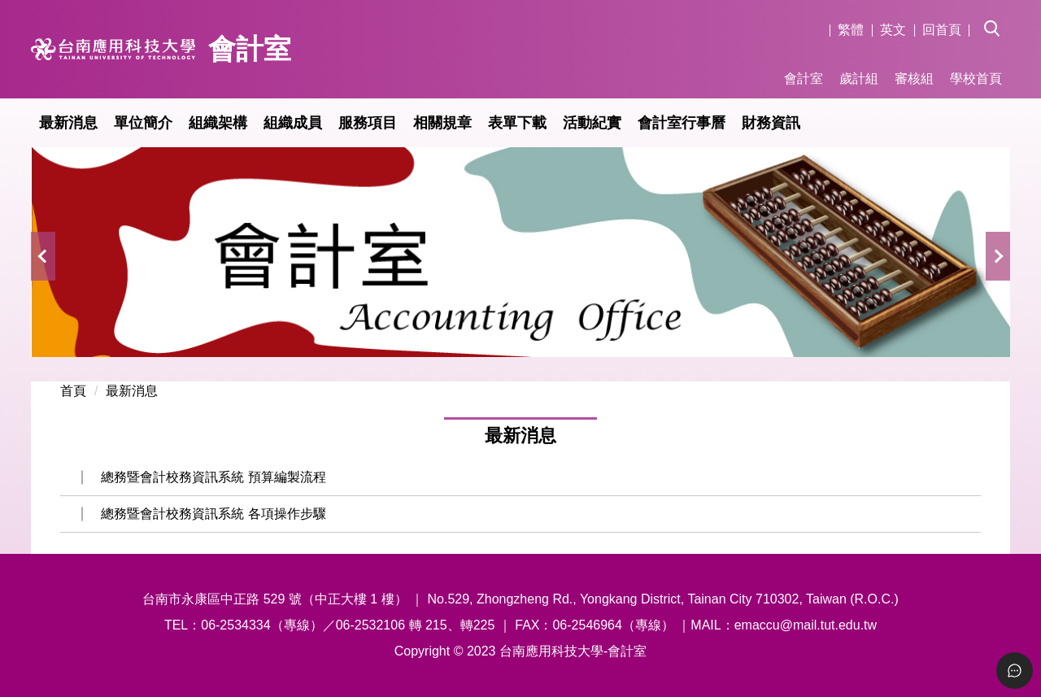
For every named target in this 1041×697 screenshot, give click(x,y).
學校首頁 (976, 78)
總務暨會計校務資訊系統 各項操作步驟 (213, 514)
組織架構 (218, 123)
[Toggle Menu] (1014, 670)
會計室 (803, 78)
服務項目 (367, 123)
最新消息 (68, 123)
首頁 (73, 391)
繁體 (851, 30)
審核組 (914, 78)
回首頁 (941, 30)
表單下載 (517, 123)
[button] (997, 17)
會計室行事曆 (681, 123)
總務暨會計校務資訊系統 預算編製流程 (213, 477)
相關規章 (442, 123)
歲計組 (858, 78)
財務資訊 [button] (771, 123)
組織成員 (293, 123)
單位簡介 (143, 123)
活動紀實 (592, 123)
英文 (893, 30)
